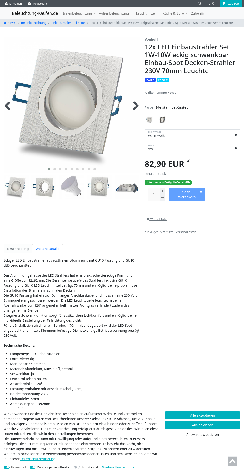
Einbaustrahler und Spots (68, 23)
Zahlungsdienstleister (54, 467)
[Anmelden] (14, 3)
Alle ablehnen (203, 425)
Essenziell (18, 467)
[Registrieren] (38, 3)
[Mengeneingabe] (154, 194)
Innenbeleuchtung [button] (78, 13)
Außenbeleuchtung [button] (114, 13)
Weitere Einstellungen (119, 467)
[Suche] (200, 3)
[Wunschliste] (212, 3)
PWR (13, 23)
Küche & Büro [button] (174, 13)
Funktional (89, 467)
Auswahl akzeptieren (202, 434)
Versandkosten (186, 232)
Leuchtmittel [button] (146, 13)
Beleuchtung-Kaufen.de (35, 13)
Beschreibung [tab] (18, 248)
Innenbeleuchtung (33, 23)
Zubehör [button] (198, 13)
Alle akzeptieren (202, 415)
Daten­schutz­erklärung (37, 459)
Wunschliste (157, 219)
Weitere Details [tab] (47, 248)
